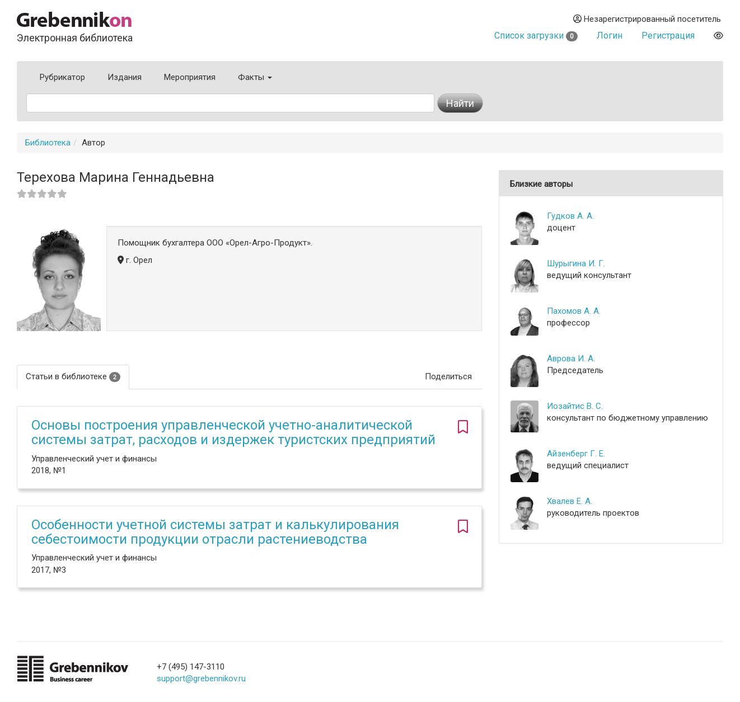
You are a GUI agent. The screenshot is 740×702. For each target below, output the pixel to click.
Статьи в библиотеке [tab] (73, 376)
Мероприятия (190, 77)
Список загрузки (536, 35)
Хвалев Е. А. (569, 501)
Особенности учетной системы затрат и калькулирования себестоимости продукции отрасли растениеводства (215, 532)
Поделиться (448, 376)
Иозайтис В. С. (575, 406)
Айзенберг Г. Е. (576, 454)
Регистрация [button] (668, 35)
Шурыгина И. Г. (576, 263)
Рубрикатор (62, 77)
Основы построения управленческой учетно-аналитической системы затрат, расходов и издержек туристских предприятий (233, 432)
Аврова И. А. (571, 359)
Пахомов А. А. (574, 311)
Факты (255, 77)
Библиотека (48, 143)
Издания (124, 77)
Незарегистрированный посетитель (647, 19)
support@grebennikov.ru (201, 678)
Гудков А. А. (570, 216)
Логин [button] (609, 35)
